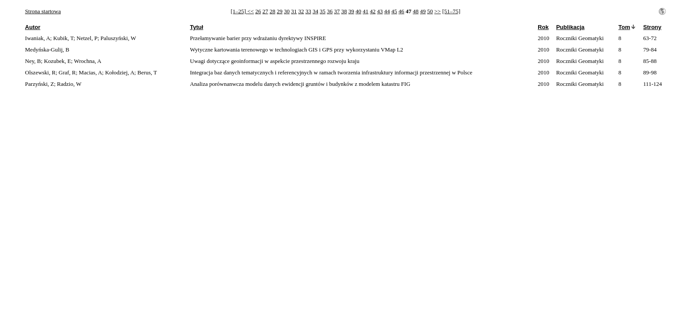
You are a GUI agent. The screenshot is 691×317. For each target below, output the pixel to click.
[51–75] (451, 11)
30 (287, 11)
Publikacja (570, 27)
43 (380, 11)
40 (358, 11)
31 (294, 11)
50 (430, 11)
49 (423, 11)
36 (330, 11)
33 (308, 11)
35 (322, 11)
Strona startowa (43, 11)
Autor (33, 27)
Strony (652, 27)
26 (258, 11)
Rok (543, 27)
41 (365, 11)
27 (265, 11)
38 (344, 11)
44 (387, 11)
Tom (624, 27)
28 (272, 11)
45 (394, 11)
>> (437, 11)
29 (279, 11)
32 (301, 11)
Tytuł (196, 27)
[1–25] (238, 11)
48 (416, 11)
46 (401, 11)
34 (315, 11)
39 (351, 11)
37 (337, 11)
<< (250, 11)
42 (372, 11)
